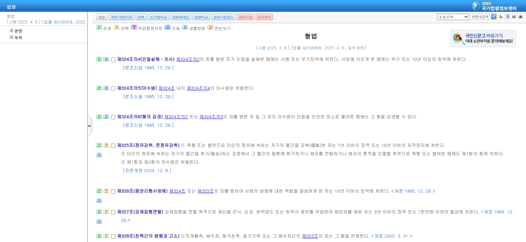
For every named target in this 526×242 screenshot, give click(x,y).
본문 (16, 31)
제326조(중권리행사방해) (143, 191)
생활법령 (193, 28)
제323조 (310, 236)
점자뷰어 (264, 16)
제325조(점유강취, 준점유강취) (149, 145)
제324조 (166, 88)
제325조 (205, 191)
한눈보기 (219, 28)
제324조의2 (188, 59)
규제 (172, 28)
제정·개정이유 (121, 16)
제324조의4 (198, 88)
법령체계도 (180, 16)
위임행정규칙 (146, 28)
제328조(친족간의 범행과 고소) (149, 236)
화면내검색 (480, 16)
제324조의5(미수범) (137, 88)
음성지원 (245, 16)
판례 (103, 28)
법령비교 (201, 16)
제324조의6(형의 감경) (140, 116)
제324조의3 (211, 116)
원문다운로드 (223, 16)
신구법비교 (158, 16)
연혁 (141, 16)
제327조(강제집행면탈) (141, 211)
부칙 (16, 37)
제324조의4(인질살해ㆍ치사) (146, 59)
